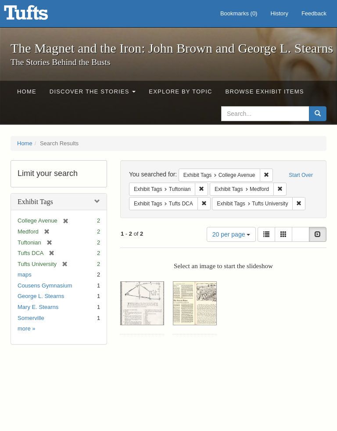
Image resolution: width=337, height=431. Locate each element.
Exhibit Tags (35, 201)
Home (26, 91)
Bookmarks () (239, 13)
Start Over (301, 175)
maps (25, 274)
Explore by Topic (180, 91)
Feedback (313, 13)
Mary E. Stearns (38, 307)
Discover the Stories (93, 91)
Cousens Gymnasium (45, 285)
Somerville (31, 318)
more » (26, 328)
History (279, 13)
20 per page (231, 234)
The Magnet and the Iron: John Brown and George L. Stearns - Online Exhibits (37, 15)
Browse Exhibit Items (265, 91)
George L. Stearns (41, 296)
